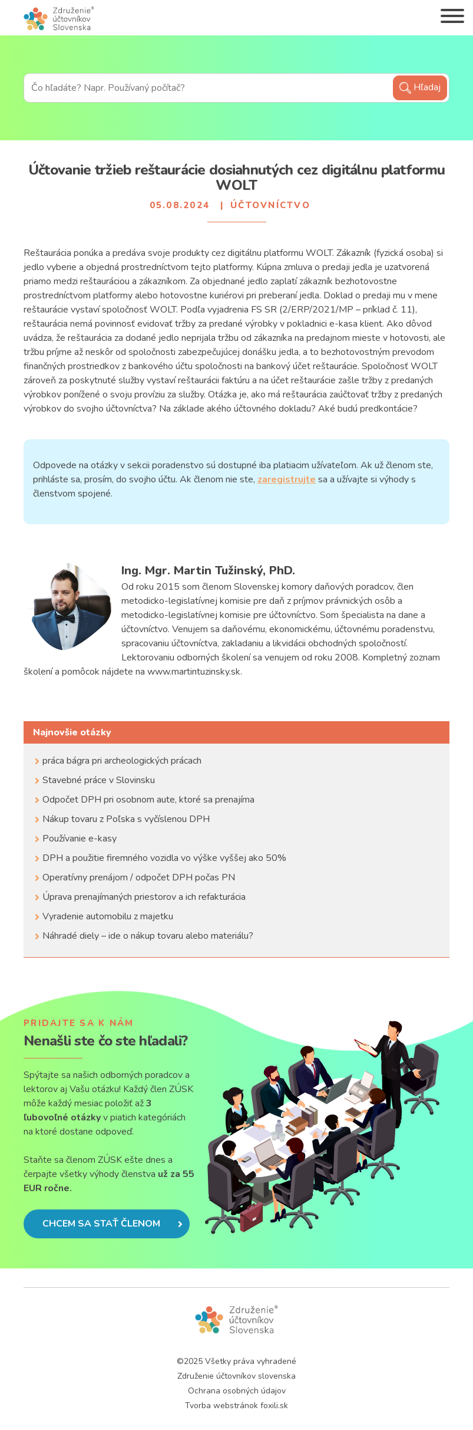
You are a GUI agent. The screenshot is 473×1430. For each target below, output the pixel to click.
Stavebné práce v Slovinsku (98, 780)
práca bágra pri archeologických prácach (121, 760)
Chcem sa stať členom (112, 1223)
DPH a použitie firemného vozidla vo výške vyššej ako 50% (164, 858)
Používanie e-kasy (79, 838)
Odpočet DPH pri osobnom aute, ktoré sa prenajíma (148, 799)
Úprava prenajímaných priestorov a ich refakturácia (144, 896)
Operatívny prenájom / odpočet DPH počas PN (138, 877)
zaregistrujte (286, 479)
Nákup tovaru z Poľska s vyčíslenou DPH (126, 819)
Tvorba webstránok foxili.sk (236, 1405)
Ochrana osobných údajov (237, 1390)
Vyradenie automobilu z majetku (107, 916)
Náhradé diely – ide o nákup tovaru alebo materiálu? (147, 935)
